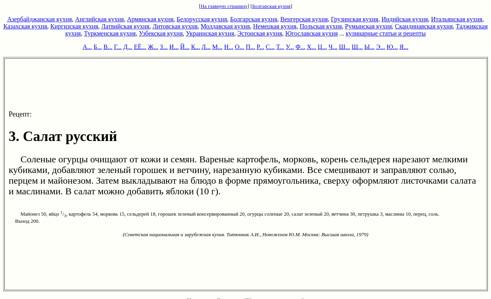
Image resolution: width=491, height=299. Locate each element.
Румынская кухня (368, 26)
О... (240, 46)
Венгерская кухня (304, 19)
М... (217, 46)
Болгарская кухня (271, 6)
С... (270, 46)
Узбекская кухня (161, 33)
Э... (380, 46)
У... (290, 46)
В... (107, 46)
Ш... (344, 46)
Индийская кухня (404, 19)
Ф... (300, 46)
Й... (185, 46)
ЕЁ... (140, 46)
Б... (97, 46)
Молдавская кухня (225, 26)
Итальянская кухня (456, 19)
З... (164, 46)
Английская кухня (99, 19)
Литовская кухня (175, 26)
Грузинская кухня (354, 19)
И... (174, 46)
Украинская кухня (210, 33)
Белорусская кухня (202, 19)
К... (195, 46)
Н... (228, 46)
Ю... (392, 46)
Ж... (153, 46)
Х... (311, 46)
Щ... (357, 46)
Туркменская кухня (110, 33)
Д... (127, 46)
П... (250, 46)
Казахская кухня (25, 26)
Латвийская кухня (125, 26)
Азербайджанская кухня (39, 19)
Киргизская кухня (74, 26)
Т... (280, 46)
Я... (404, 46)
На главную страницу (224, 6)
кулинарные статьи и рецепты (386, 33)
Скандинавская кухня (424, 26)
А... (87, 46)
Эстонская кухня (259, 33)
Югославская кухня (311, 33)
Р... (260, 46)
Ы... (369, 46)
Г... (117, 46)
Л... (206, 46)
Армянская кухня (150, 19)
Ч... (333, 46)
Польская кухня (321, 26)
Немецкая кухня (275, 26)
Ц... (322, 46)
